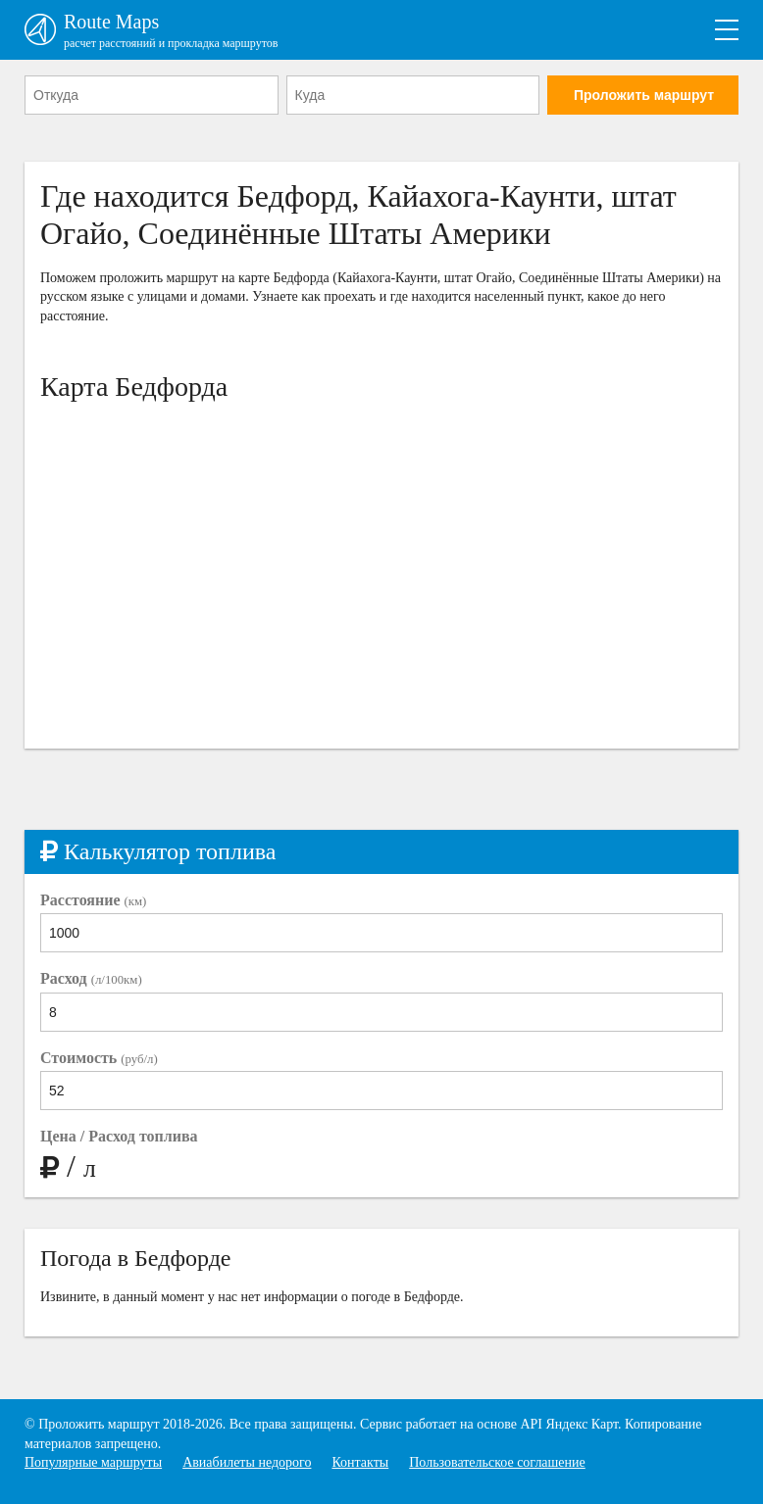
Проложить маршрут (644, 95)
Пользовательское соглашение (497, 1462)
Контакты (359, 1462)
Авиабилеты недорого (246, 1462)
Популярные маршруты (93, 1462)
